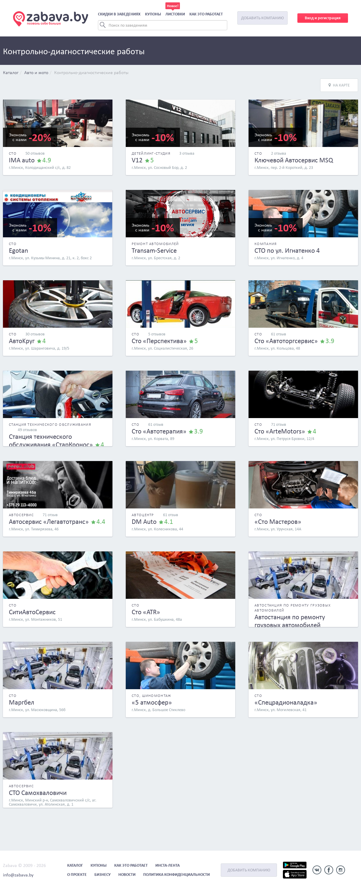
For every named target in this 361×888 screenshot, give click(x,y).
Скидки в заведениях (119, 14)
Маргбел (21, 702)
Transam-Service (154, 250)
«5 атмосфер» (152, 702)
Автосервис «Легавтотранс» (49, 521)
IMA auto (22, 160)
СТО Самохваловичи (38, 792)
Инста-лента (167, 865)
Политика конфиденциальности (176, 874)
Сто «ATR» (146, 612)
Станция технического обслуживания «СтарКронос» (51, 440)
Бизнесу (102, 874)
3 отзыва (186, 153)
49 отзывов (27, 429)
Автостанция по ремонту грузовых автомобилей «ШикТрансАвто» (289, 625)
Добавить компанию (262, 17)
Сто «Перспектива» (159, 341)
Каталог (10, 73)
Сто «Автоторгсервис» (286, 341)
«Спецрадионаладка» (285, 702)
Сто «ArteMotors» (279, 431)
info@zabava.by (18, 875)
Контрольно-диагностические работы (91, 73)
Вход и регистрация (323, 17)
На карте (339, 85)
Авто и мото (36, 73)
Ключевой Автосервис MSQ (293, 160)
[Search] (162, 25)
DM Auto (144, 521)
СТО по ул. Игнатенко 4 (287, 250)
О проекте (77, 874)
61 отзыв (278, 334)
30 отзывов (35, 334)
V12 (137, 160)
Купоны (153, 14)
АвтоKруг (22, 341)
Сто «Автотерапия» (159, 431)
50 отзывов (35, 153)
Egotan (18, 250)
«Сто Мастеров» (277, 521)
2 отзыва (278, 153)
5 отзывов (156, 334)
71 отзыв (278, 424)
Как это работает (206, 14)
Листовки (175, 14)
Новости (127, 874)
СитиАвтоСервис (32, 612)
